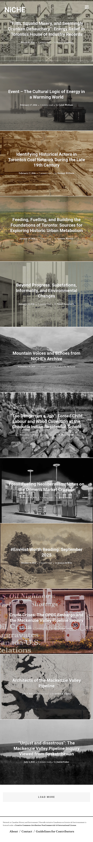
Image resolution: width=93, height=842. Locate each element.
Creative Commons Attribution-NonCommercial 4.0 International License (45, 825)
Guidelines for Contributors (55, 831)
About (13, 831)
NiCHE (14, 10)
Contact (27, 831)
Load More (46, 797)
